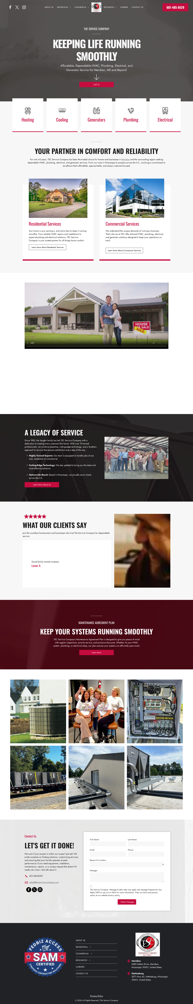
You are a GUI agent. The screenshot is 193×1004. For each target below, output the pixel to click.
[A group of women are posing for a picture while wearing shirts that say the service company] (96, 711)
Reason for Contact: (98, 860)
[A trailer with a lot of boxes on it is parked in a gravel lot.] (38, 777)
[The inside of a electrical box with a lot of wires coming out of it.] (155, 711)
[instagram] (24, 8)
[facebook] (10, 8)
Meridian (125, 159)
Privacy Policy (96, 996)
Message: (94, 870)
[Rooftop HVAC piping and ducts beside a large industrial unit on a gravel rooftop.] (155, 777)
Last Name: (132, 839)
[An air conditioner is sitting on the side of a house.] (38, 711)
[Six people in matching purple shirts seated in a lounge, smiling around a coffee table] (61, 378)
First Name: (94, 839)
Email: (92, 849)
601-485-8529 (36, 876)
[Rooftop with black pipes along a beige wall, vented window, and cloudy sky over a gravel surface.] (96, 777)
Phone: (131, 849)
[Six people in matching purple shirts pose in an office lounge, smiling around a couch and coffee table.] (132, 378)
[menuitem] (49, 7)
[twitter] (17, 8)
